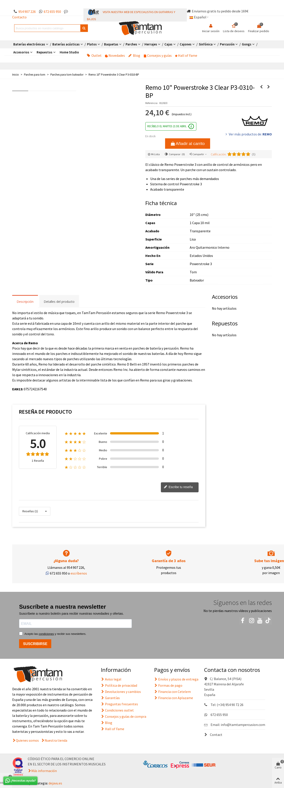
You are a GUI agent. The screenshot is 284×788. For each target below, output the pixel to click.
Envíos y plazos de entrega (176, 679)
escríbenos (79, 573)
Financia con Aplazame (173, 697)
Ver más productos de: (248, 134)
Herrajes (150, 44)
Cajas (168, 44)
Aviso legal (111, 679)
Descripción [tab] (25, 301)
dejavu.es (55, 783)
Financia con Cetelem (172, 691)
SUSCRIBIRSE (35, 644)
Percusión (227, 44)
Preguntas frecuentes (119, 704)
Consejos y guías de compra (123, 716)
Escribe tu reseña (178, 487)
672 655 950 (52, 11)
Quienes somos (27, 740)
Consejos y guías (158, 55)
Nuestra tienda (56, 740)
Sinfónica (206, 44)
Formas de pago (168, 685)
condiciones (46, 633)
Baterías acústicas (66, 44)
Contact (213, 734)
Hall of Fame (186, 55)
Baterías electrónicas (29, 44)
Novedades (115, 55)
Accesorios (21, 52)
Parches (131, 44)
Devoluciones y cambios (121, 691)
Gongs (246, 44)
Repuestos (44, 52)
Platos (92, 44)
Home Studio (69, 52)
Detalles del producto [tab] (59, 301)
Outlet (94, 55)
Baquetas (111, 44)
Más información (44, 770)
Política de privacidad (119, 685)
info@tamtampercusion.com (243, 724)
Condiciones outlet (117, 710)
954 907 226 (27, 11)
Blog (134, 55)
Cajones (185, 44)
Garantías (110, 697)
